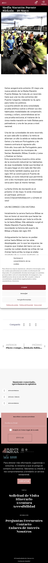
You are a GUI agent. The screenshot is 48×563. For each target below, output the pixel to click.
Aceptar (24, 287)
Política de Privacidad (26, 305)
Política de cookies (12, 305)
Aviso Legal (38, 305)
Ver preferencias (24, 300)
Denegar (24, 293)
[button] (24, 324)
